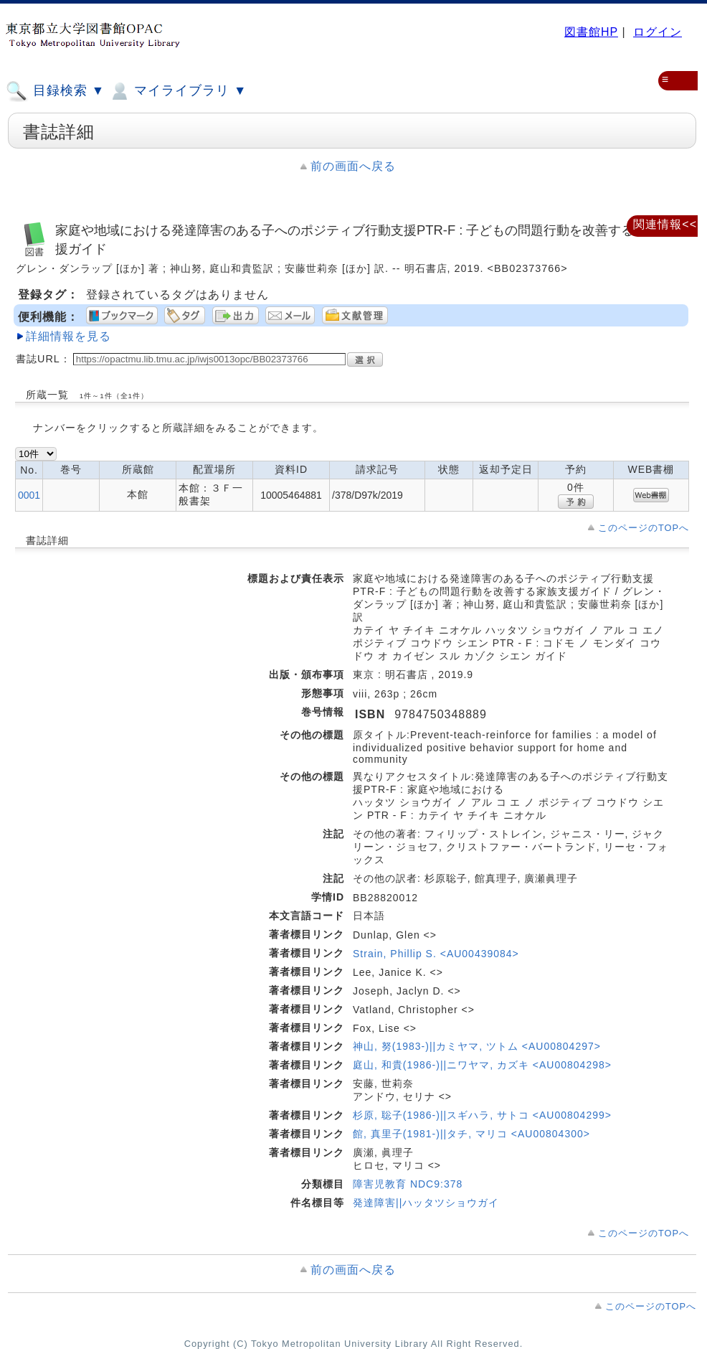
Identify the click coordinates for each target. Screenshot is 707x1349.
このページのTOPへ (643, 527)
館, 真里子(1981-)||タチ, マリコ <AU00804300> (471, 1133)
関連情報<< (665, 224)
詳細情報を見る (68, 336)
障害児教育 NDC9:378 (407, 1184)
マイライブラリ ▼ (177, 91)
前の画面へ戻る (353, 166)
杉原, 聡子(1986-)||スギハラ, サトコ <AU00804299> (482, 1115)
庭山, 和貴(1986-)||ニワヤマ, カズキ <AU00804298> (482, 1065)
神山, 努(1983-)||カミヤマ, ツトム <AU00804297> (477, 1046)
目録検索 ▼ (55, 91)
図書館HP (591, 32)
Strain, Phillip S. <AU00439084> (436, 953)
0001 (29, 495)
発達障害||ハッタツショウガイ (426, 1202)
